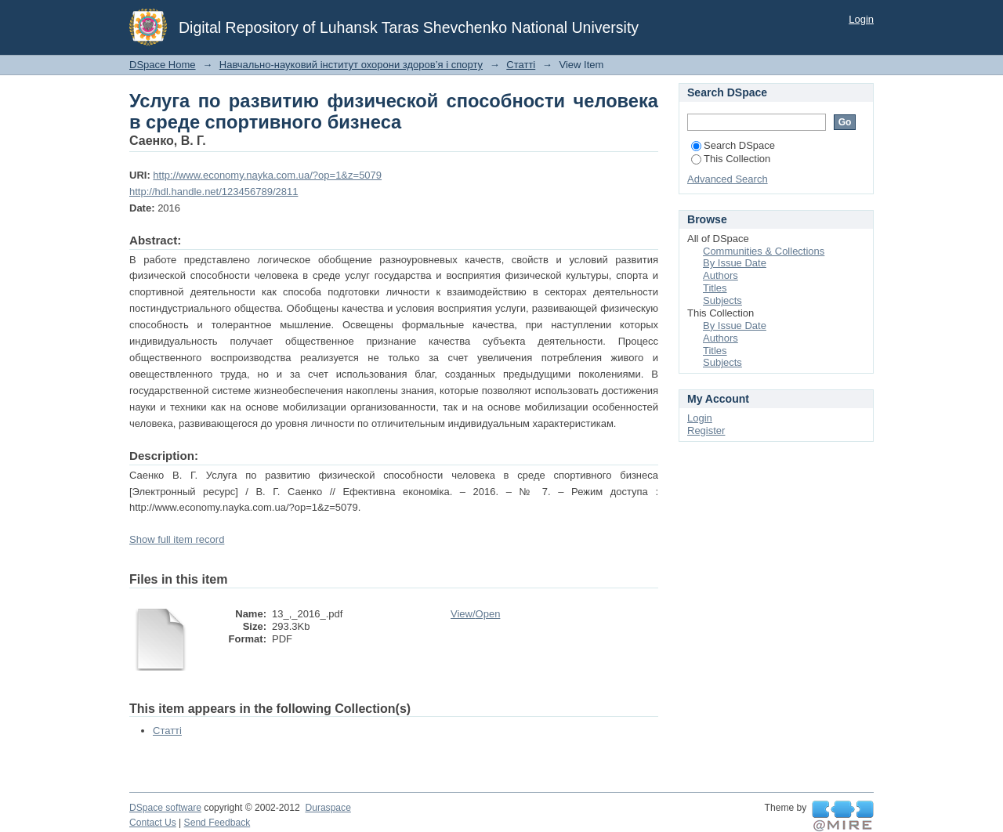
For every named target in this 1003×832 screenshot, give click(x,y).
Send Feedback (217, 822)
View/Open (475, 614)
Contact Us (152, 822)
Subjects (722, 300)
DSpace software (165, 807)
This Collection (730, 159)
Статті (520, 65)
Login (861, 19)
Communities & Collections (763, 251)
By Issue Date (734, 263)
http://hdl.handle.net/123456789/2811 (213, 191)
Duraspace (327, 807)
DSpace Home (162, 65)
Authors (720, 275)
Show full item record (176, 539)
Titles (715, 288)
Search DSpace (733, 145)
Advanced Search (727, 179)
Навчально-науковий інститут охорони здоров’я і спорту (351, 65)
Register (706, 430)
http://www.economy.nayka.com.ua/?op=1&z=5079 (267, 175)
